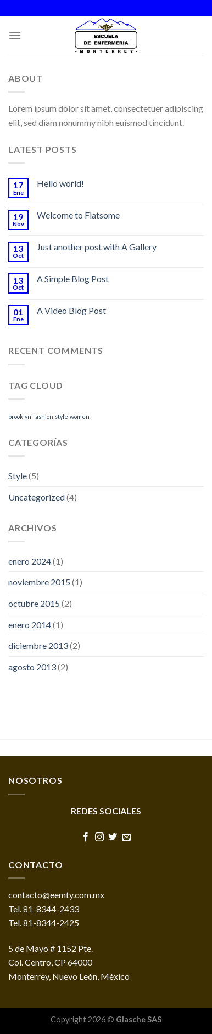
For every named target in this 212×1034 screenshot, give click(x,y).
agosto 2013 (32, 667)
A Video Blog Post (71, 310)
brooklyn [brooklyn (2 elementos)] (19, 416)
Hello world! (60, 183)
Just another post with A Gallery (97, 247)
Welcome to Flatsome (78, 215)
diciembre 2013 (38, 645)
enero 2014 (29, 624)
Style (17, 475)
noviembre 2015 (39, 582)
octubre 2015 (34, 603)
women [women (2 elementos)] (80, 416)
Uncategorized (36, 497)
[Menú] (14, 35)
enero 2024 (29, 561)
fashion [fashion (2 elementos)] (43, 416)
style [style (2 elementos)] (61, 416)
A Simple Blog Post (73, 278)
